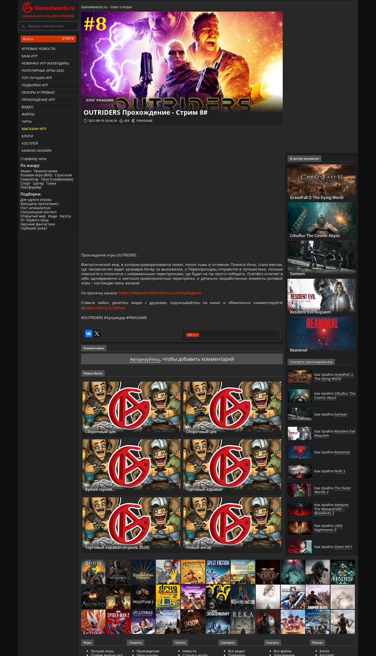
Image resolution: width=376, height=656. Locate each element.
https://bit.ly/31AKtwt (105, 313)
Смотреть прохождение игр (310, 362)
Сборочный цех (102, 438)
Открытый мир (33, 216)
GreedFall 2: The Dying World (321, 197)
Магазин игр (34, 128)
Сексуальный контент (38, 212)
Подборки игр (35, 85)
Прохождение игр (38, 99)
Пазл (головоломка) (57, 179)
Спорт (25, 183)
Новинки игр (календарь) (45, 63)
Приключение (46, 171)
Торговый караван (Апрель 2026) (122, 553)
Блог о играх (121, 7)
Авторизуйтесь (144, 365)
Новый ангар (201, 553)
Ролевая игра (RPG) (36, 175)
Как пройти (334, 376)
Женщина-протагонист (39, 203)
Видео (28, 107)
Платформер (31, 187)
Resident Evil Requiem (314, 312)
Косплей (30, 143)
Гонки (51, 183)
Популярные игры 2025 (43, 70)
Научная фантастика (37, 224)
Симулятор (29, 179)
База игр (29, 56)
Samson (298, 273)
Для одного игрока (35, 199)
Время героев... (102, 496)
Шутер (38, 183)
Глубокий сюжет (33, 228)
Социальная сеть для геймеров (48, 9)
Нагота (65, 216)
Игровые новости (38, 48)
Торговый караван (207, 496)
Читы (27, 121)
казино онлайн (36, 150)
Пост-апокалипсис (35, 207)
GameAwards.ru (94, 7)
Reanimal (300, 350)
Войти (48, 39)
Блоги (27, 136)
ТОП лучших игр (37, 77)
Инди (52, 216)
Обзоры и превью (38, 92)
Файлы (28, 114)
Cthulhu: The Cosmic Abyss (319, 235)
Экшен (25, 171)
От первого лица (34, 220)
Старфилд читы (33, 158)
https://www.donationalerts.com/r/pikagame (162, 297)
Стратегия (63, 175)
